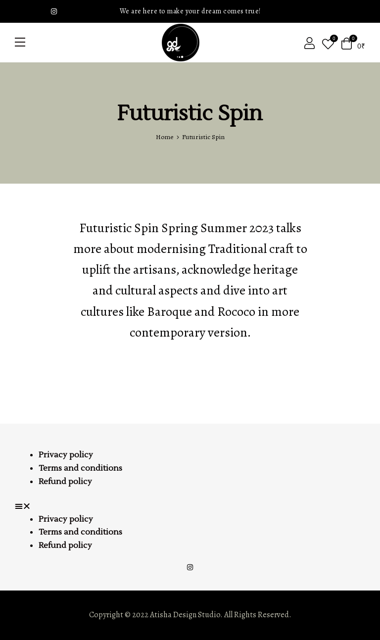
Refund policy (65, 482)
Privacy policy (66, 455)
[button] (190, 506)
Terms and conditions (80, 468)
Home (165, 137)
